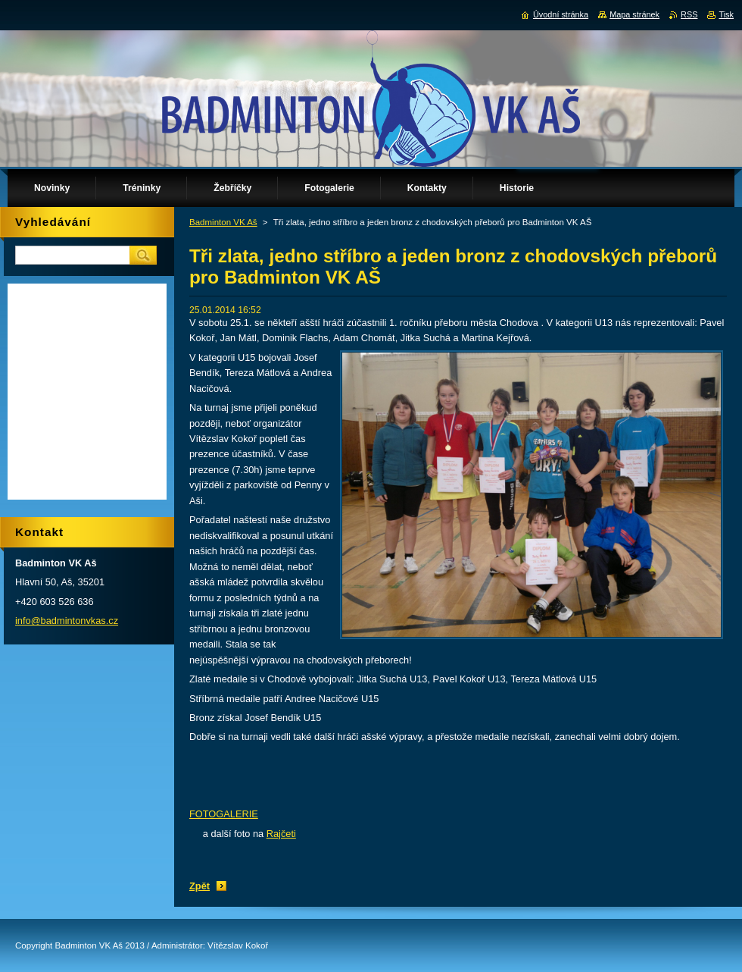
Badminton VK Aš (223, 222)
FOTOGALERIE (223, 814)
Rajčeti (281, 833)
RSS (689, 14)
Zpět (199, 886)
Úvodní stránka (560, 14)
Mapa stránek (634, 14)
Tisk (726, 14)
